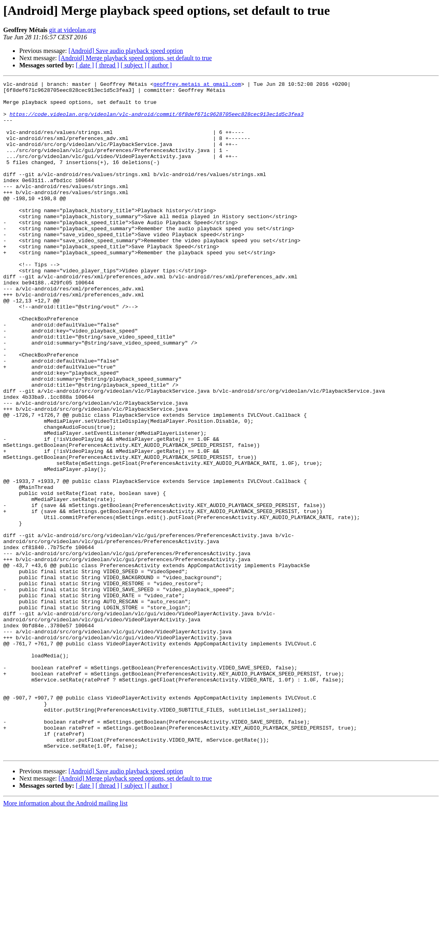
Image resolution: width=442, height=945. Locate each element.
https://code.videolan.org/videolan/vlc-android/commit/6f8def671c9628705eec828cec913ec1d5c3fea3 (157, 121)
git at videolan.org (72, 29)
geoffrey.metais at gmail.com (197, 85)
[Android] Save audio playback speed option (126, 50)
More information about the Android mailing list (65, 938)
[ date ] (85, 65)
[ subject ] (133, 65)
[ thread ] (107, 65)
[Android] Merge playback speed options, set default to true (135, 58)
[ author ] (160, 65)
